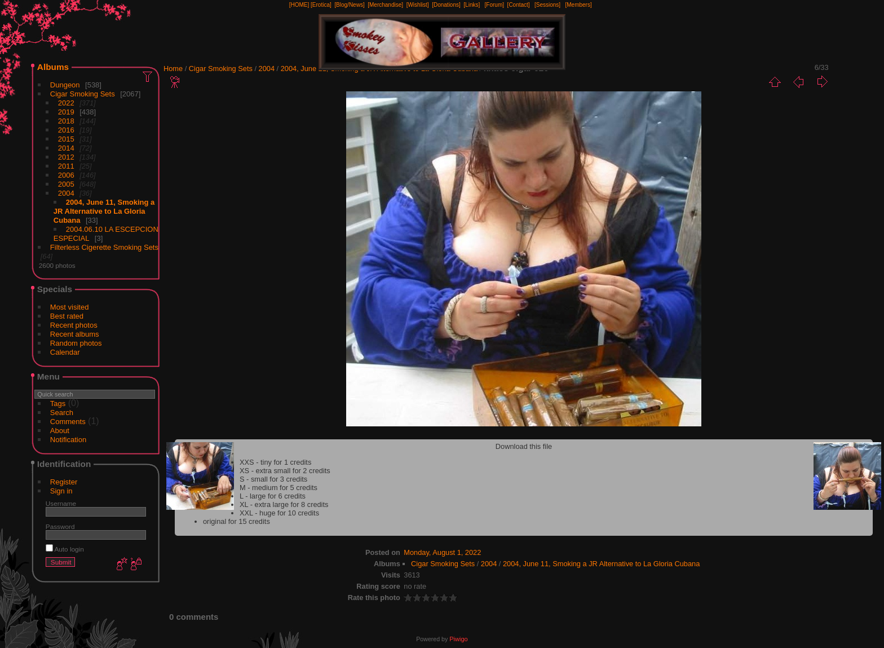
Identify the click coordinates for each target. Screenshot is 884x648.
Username (61, 503)
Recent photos (74, 325)
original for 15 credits (236, 521)
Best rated (66, 316)
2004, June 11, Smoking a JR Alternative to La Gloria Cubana (104, 211)
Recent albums (74, 334)
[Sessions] (547, 5)
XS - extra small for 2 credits (285, 470)
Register (63, 482)
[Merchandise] (385, 5)
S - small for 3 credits (273, 479)
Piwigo (458, 639)
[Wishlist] (417, 5)
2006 (66, 175)
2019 (66, 112)
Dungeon (65, 85)
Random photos (76, 343)
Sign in (61, 491)
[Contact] (518, 5)
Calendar (65, 352)
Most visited (69, 307)
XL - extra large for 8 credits (284, 504)
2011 (66, 166)
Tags (57, 403)
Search (61, 412)
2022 (66, 103)
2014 (66, 148)
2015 (66, 139)
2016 (66, 130)
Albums (53, 67)
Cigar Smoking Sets (82, 94)
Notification (68, 439)
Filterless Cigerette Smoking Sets (104, 247)
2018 (66, 121)
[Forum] (494, 5)
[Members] (578, 5)
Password (60, 526)
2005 (66, 184)
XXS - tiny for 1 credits (275, 462)
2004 (66, 193)
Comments (68, 421)
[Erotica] (321, 5)
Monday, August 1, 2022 (442, 552)
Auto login (65, 549)
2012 (66, 157)
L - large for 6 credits (273, 496)
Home (173, 68)
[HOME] (299, 5)
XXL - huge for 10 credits (279, 513)
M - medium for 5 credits (278, 487)
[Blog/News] (349, 5)
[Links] (471, 5)
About (59, 430)
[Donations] (446, 5)
